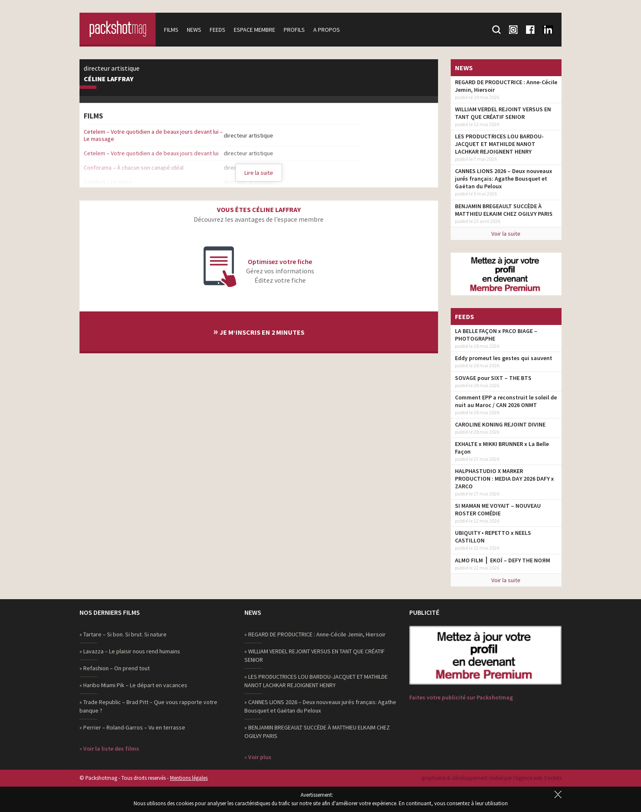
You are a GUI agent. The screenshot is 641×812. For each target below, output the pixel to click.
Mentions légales (189, 778)
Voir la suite (505, 233)
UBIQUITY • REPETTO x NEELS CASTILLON (493, 536)
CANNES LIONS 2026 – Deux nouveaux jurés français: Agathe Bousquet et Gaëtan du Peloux (503, 178)
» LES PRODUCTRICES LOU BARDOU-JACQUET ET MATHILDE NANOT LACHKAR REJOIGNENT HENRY (316, 681)
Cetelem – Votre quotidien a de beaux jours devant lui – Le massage (153, 135)
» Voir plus (257, 757)
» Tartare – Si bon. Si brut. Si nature (123, 634)
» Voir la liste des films (109, 748)
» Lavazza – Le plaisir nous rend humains (129, 651)
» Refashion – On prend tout (114, 668)
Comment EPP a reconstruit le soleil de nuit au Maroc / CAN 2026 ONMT (506, 401)
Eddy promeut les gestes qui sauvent (503, 358)
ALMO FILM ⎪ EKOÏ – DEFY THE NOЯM (502, 560)
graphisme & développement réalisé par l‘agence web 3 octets (492, 778)
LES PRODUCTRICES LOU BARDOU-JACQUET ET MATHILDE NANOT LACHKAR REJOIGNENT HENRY (499, 143)
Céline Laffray (109, 79)
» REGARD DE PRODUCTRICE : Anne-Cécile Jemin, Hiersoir (315, 634)
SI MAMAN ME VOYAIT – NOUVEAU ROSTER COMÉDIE (498, 509)
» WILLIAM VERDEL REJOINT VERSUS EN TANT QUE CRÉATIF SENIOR (314, 655)
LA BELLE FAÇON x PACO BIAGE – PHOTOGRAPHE (496, 334)
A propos (326, 29)
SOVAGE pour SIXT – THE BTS (493, 378)
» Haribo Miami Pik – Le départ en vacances (133, 685)
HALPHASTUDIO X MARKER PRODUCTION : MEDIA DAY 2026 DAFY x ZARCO (504, 478)
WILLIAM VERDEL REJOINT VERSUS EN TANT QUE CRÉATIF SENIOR (503, 113)
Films (171, 29)
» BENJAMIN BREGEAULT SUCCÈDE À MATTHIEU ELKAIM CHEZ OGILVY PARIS (317, 732)
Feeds (217, 29)
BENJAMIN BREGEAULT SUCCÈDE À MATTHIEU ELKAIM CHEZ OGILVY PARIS (504, 209)
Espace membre (254, 29)
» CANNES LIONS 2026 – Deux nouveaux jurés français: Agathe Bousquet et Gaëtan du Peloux (320, 706)
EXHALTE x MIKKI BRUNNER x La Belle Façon (502, 447)
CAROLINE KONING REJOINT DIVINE (500, 424)
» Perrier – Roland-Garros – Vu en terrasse (132, 727)
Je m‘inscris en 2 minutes (258, 331)
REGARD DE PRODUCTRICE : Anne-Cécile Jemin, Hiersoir (506, 86)
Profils (294, 29)
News (194, 29)
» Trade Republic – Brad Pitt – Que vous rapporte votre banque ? (148, 706)
